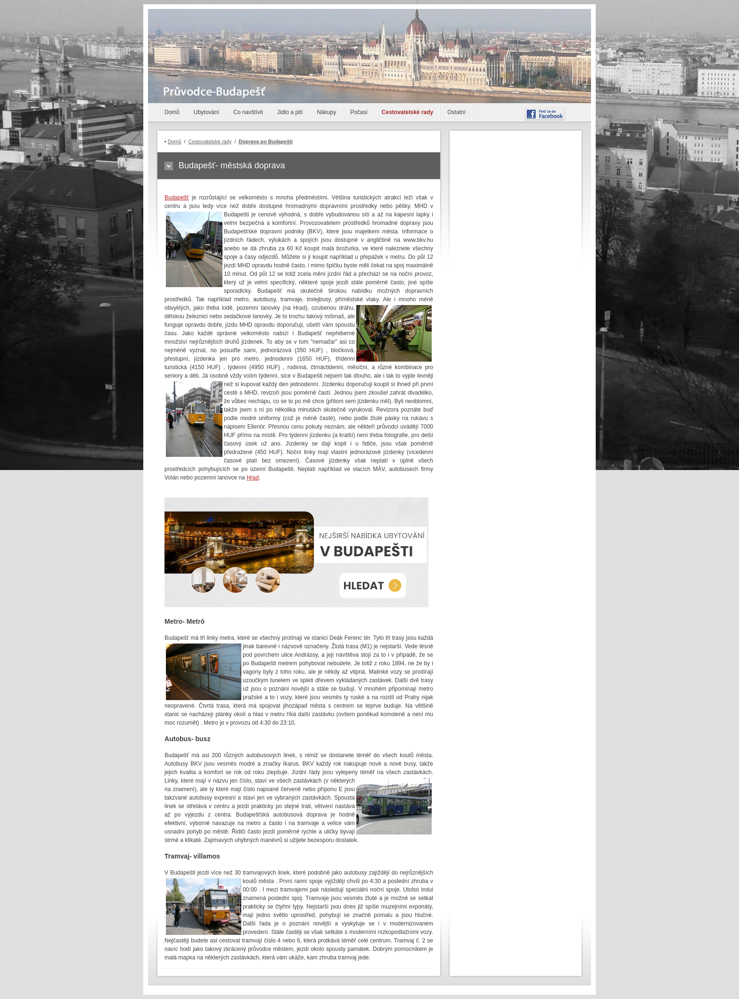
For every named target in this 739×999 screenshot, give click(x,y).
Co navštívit (248, 112)
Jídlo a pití (290, 112)
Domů (172, 112)
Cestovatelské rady (407, 112)
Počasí (359, 112)
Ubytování (206, 112)
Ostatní (456, 112)
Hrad (252, 477)
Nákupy (326, 112)
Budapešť (176, 197)
